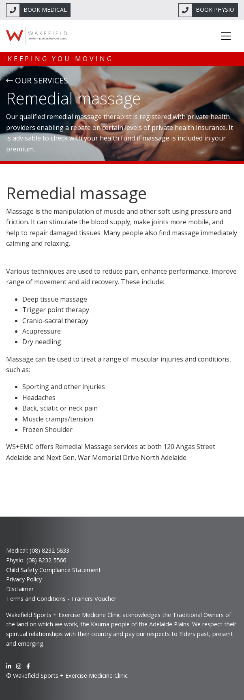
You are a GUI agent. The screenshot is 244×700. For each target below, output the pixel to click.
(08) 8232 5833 (49, 550)
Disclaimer (20, 589)
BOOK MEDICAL (45, 9)
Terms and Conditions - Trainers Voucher (61, 598)
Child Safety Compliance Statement (53, 570)
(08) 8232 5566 (46, 560)
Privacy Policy (24, 579)
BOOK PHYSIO (215, 9)
